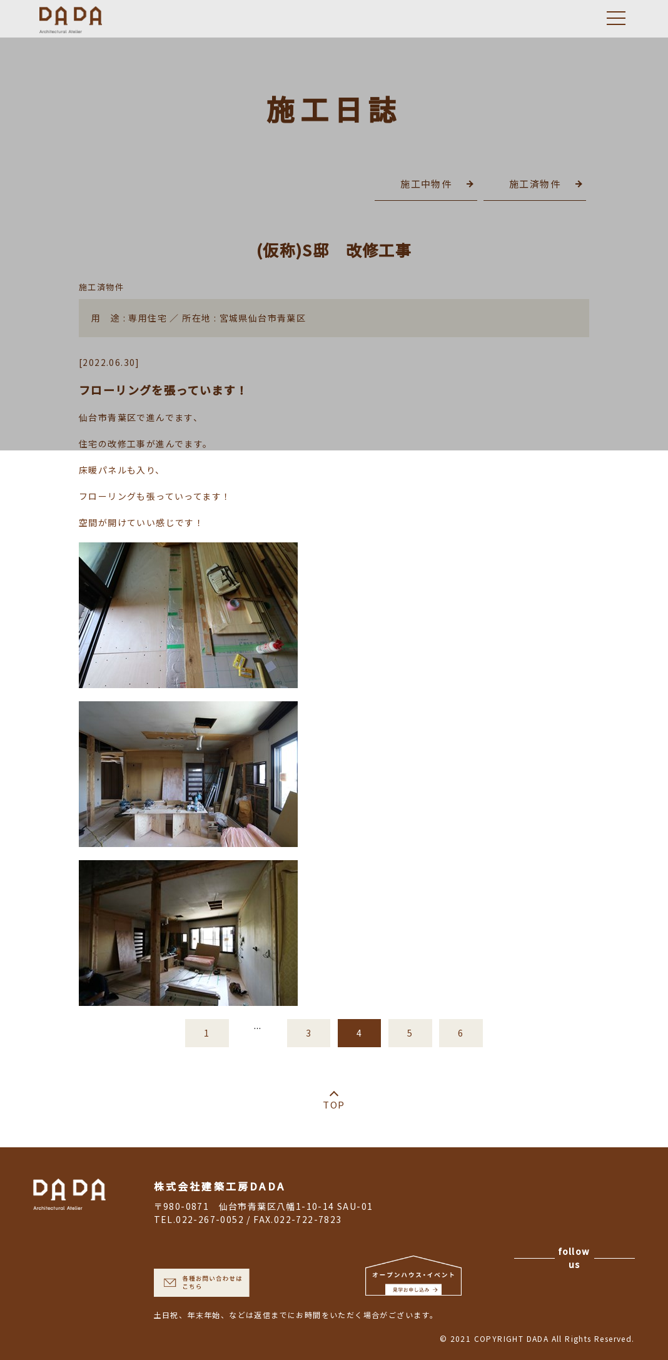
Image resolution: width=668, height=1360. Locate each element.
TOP (334, 1104)
